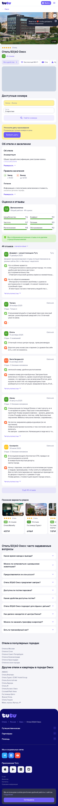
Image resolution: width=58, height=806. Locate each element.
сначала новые (21, 246)
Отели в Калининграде (11, 657)
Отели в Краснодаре (10, 660)
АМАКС (5, 672)
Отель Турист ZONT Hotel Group (14, 677)
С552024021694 (10, 161)
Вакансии (5, 779)
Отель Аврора (7, 683)
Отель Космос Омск (10, 689)
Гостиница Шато (8, 694)
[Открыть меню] (54, 3)
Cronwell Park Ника (9, 691)
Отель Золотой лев (9, 680)
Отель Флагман (8, 675)
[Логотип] (6, 3)
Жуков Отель (7, 697)
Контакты (5, 782)
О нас (4, 777)
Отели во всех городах (11, 662)
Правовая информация (10, 784)
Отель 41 (5, 686)
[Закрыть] (55, 21)
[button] (4, 755)
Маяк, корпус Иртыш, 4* (11, 702)
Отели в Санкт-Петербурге (12, 654)
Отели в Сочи (7, 651)
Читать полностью (12, 293)
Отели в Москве (8, 649)
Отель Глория (7, 700)
